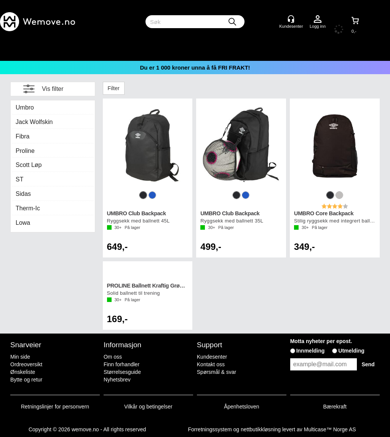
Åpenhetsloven (241, 407)
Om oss (113, 357)
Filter (114, 88)
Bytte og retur (26, 380)
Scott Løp (29, 165)
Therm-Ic (28, 208)
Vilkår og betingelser (148, 407)
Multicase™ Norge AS (330, 429)
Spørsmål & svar (216, 372)
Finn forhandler (121, 364)
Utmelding (351, 351)
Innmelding (310, 351)
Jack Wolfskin (34, 122)
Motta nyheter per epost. (321, 341)
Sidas (23, 194)
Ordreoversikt (26, 364)
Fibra (22, 136)
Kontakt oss (211, 364)
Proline (25, 151)
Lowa (23, 222)
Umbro (25, 107)
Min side (20, 357)
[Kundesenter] (291, 19)
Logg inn (317, 19)
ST (19, 179)
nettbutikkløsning (261, 429)
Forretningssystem (210, 429)
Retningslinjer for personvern (55, 407)
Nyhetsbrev (117, 380)
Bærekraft (334, 407)
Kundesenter (212, 357)
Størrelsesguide (122, 372)
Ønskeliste (22, 372)
